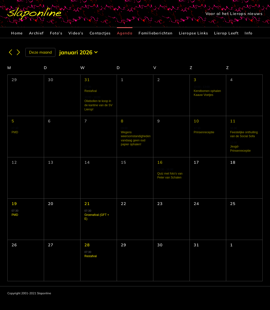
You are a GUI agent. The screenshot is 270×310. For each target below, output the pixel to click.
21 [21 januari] (87, 203)
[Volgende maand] (18, 53)
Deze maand (40, 52)
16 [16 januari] (160, 162)
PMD (15, 132)
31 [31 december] (87, 79)
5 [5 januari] (13, 120)
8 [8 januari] (122, 120)
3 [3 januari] (195, 79)
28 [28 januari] (87, 244)
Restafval (90, 91)
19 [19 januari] (14, 203)
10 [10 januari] (196, 120)
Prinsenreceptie (204, 132)
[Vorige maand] (10, 53)
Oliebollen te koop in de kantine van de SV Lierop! (98, 105)
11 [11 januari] (233, 120)
